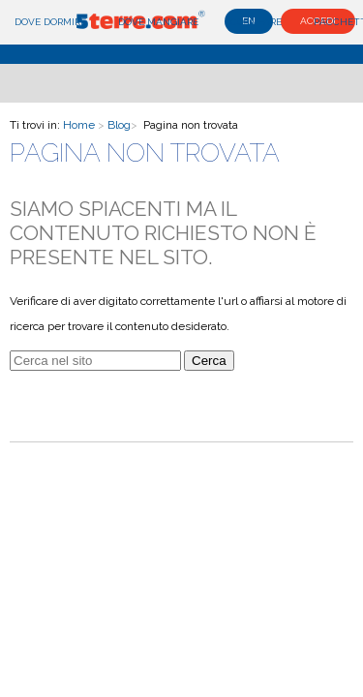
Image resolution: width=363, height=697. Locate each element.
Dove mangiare (158, 21)
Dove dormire (50, 21)
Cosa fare (256, 21)
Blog (119, 125)
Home (79, 125)
